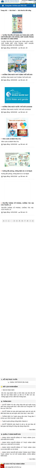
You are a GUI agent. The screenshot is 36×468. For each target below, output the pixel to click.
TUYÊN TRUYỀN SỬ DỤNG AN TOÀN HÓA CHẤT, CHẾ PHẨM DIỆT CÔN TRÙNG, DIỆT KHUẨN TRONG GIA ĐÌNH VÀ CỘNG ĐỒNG (17, 37)
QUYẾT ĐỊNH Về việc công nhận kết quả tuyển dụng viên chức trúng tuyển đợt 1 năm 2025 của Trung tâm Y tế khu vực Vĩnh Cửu (18, 406)
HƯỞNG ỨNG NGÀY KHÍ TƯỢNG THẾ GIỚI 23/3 (17, 74)
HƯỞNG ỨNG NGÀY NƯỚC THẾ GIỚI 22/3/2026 (17, 106)
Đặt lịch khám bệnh (8, 390)
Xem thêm (32, 429)
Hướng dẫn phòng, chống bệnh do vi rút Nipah (17, 171)
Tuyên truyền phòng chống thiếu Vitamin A (15, 421)
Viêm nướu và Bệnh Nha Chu (11, 139)
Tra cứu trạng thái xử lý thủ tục (12, 467)
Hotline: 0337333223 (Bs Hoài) (19, 382)
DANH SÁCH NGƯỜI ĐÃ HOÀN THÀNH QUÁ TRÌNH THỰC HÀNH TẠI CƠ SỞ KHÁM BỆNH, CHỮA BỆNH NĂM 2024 (18, 454)
